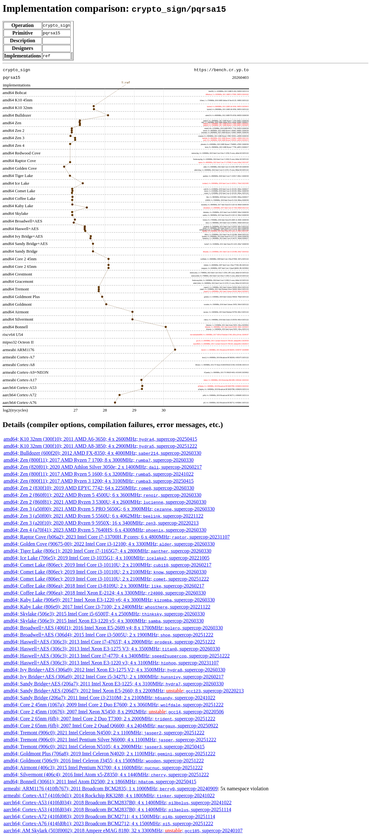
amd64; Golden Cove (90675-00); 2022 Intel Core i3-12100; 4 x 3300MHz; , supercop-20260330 (109, 544)
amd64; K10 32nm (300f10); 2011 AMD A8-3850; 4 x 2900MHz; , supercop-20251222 (100, 446)
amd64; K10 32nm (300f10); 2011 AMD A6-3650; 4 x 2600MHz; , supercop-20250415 (100, 439)
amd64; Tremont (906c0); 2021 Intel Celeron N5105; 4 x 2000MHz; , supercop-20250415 (104, 746)
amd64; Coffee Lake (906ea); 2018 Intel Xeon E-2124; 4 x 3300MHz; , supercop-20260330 (105, 592)
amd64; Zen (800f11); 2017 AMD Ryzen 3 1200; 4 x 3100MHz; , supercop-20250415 (99, 481)
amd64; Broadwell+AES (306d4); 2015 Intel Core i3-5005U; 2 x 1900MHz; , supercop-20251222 (108, 634)
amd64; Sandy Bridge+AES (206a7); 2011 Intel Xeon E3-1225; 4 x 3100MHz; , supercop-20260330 (114, 683)
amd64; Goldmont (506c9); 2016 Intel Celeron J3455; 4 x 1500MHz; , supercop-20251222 (104, 760)
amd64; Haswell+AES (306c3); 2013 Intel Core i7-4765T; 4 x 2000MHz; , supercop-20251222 (109, 641)
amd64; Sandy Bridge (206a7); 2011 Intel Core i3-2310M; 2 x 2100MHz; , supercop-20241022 (109, 697)
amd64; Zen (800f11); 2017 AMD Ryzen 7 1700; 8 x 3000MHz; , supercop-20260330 (99, 460)
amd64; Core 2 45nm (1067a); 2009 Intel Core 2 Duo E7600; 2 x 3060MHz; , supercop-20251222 (114, 704)
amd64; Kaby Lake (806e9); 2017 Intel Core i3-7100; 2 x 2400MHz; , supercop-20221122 (107, 606)
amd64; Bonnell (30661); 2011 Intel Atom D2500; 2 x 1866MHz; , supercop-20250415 (100, 781)
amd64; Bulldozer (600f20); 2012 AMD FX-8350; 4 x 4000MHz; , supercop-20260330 (102, 453)
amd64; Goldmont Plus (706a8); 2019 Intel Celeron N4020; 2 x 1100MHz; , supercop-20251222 (109, 753)
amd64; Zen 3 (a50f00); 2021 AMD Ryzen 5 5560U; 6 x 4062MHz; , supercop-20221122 (103, 516)
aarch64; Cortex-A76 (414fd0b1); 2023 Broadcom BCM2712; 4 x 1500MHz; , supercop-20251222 (108, 823)
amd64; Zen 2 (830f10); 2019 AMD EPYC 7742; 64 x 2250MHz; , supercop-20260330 (99, 488)
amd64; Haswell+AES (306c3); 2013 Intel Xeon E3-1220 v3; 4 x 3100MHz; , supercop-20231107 (111, 662)
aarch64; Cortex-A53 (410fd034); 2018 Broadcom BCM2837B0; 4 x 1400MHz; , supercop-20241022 (118, 802)
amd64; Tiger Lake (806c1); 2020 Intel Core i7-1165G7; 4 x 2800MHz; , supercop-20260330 (107, 551)
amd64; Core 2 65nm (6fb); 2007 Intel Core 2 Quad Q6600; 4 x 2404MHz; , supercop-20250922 (111, 725)
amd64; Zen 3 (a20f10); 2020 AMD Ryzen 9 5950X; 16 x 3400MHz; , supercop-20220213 (101, 523)
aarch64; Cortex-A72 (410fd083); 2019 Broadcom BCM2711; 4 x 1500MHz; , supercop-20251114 (109, 816)
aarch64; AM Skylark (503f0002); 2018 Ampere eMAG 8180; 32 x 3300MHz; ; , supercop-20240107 (123, 830)
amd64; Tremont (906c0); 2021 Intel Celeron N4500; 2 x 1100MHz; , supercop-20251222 (104, 732)
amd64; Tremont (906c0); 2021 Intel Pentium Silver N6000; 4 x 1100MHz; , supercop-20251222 (110, 739)
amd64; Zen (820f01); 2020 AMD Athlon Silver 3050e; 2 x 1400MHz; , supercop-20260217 (103, 467)
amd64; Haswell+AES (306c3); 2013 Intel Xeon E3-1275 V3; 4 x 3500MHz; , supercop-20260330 (112, 648)
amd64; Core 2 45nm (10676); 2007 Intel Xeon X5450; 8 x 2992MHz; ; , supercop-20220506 (114, 711)
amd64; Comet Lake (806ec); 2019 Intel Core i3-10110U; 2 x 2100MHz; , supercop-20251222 (106, 579)
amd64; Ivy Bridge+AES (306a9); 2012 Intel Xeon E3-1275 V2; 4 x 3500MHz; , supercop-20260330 (114, 669)
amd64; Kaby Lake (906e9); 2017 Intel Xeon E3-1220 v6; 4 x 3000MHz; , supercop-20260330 (109, 599)
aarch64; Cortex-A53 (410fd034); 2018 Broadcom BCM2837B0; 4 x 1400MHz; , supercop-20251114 (117, 809)
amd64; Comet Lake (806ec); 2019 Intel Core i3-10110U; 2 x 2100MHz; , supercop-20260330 (105, 572)
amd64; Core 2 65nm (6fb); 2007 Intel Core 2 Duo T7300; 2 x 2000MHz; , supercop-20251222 (109, 718)
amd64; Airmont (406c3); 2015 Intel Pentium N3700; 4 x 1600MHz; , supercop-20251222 (103, 767)
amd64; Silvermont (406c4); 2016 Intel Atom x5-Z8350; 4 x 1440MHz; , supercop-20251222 (106, 774)
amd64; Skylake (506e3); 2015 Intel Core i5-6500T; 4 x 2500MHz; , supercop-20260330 (104, 613)
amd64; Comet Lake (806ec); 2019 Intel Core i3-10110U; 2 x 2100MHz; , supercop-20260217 (107, 565)
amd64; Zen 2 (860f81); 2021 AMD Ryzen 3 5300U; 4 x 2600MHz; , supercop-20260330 (105, 502)
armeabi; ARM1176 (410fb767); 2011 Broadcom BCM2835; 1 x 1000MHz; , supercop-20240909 (111, 788)
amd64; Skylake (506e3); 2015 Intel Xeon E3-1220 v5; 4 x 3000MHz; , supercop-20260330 (104, 620)
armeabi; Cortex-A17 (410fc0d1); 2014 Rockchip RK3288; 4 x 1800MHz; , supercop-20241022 (109, 795)
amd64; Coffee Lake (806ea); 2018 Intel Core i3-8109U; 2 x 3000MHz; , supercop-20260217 (104, 586)
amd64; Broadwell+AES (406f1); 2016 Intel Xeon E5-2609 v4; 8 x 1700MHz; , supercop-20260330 (113, 627)
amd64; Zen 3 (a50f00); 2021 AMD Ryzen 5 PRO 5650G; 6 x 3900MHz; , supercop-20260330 (109, 509)
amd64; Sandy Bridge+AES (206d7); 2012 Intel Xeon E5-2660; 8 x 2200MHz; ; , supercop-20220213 (124, 690)
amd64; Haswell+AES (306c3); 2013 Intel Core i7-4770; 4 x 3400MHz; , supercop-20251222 (117, 655)
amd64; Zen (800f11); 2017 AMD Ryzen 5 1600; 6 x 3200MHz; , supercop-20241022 (99, 474)
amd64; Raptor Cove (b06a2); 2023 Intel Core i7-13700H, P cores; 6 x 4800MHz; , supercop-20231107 (117, 537)
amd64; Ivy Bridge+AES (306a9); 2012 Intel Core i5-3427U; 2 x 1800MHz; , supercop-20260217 (114, 676)
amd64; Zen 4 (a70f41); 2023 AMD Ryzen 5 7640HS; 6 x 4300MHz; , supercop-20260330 (105, 530)
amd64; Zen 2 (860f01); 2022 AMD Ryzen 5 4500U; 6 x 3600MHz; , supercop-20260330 (102, 495)
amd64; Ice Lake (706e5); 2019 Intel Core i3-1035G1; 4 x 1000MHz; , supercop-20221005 (107, 558)
